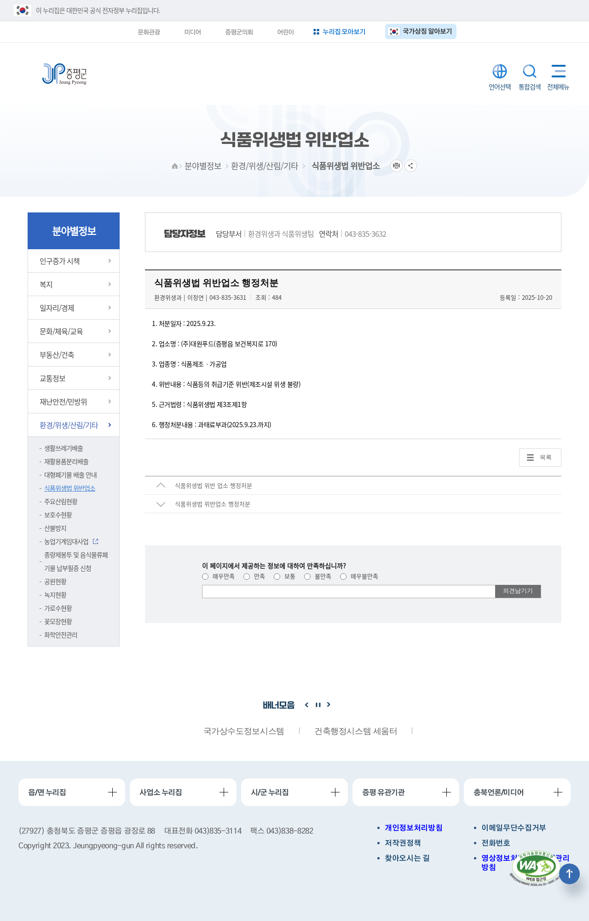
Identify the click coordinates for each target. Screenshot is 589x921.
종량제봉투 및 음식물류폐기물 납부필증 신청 (76, 561)
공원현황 (55, 581)
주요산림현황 (60, 501)
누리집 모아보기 (344, 31)
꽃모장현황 (58, 621)
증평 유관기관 (383, 792)
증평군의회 (239, 31)
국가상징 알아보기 (427, 31)
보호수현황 (58, 514)
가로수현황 (58, 607)
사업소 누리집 (160, 792)
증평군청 (64, 74)
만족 (254, 576)
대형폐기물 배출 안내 (70, 474)
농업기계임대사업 (66, 541)
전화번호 (495, 843)
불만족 (317, 576)
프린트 (396, 165)
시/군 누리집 (270, 792)
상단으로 (569, 874)
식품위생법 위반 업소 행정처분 (213, 485)
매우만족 (218, 576)
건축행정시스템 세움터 (356, 731)
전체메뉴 (556, 71)
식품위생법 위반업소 (69, 487)
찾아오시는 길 (407, 858)
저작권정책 (403, 843)
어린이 (285, 31)
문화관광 (149, 31)
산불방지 (55, 527)
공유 (410, 165)
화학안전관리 (60, 634)
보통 (284, 576)
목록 (546, 457)
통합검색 (529, 71)
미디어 (192, 31)
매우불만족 (359, 576)
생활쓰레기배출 (63, 447)
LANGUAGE (499, 71)
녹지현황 (55, 594)
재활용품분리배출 (66, 461)
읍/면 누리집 (47, 792)
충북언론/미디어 (499, 792)
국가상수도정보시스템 (243, 731)
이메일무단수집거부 (513, 828)
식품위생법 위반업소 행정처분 (212, 503)
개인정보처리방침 (413, 828)
